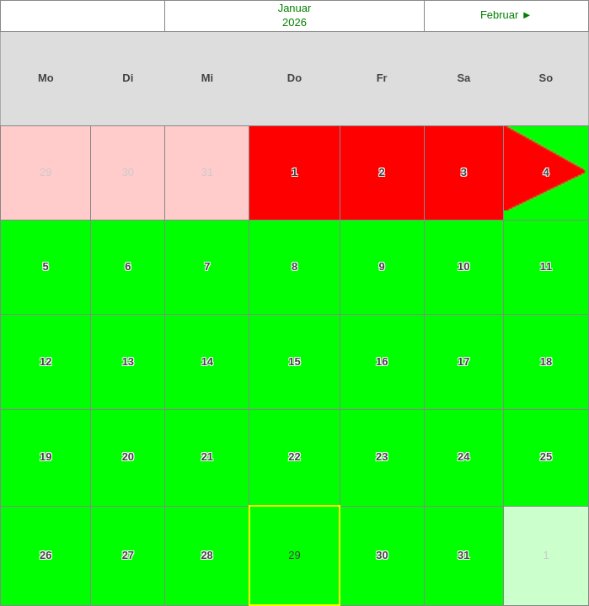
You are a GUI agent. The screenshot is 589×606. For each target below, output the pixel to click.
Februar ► (506, 14)
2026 (294, 22)
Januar (295, 8)
